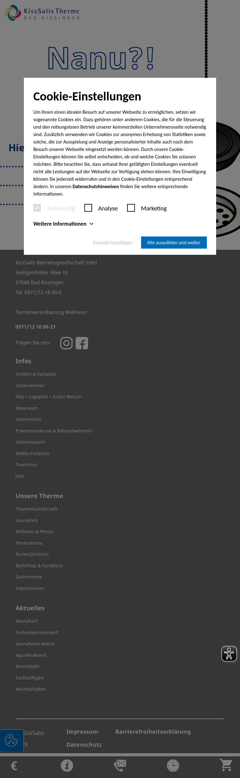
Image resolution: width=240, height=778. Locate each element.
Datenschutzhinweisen (96, 186)
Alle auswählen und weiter (174, 242)
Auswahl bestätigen (112, 242)
